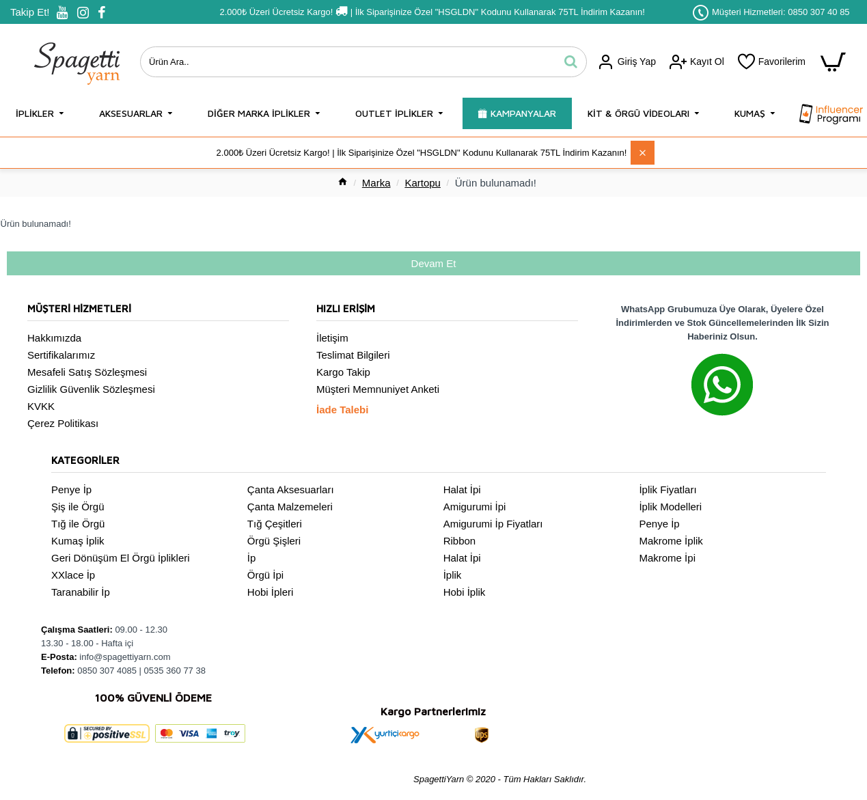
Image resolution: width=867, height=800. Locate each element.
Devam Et (433, 263)
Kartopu (422, 183)
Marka (376, 183)
